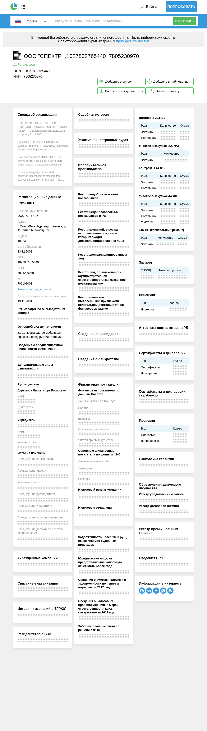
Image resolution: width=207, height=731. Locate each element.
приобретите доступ (132, 41)
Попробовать (181, 7)
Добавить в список (118, 81)
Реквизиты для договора (34, 289)
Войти (151, 7)
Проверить (184, 21)
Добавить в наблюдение (171, 81)
